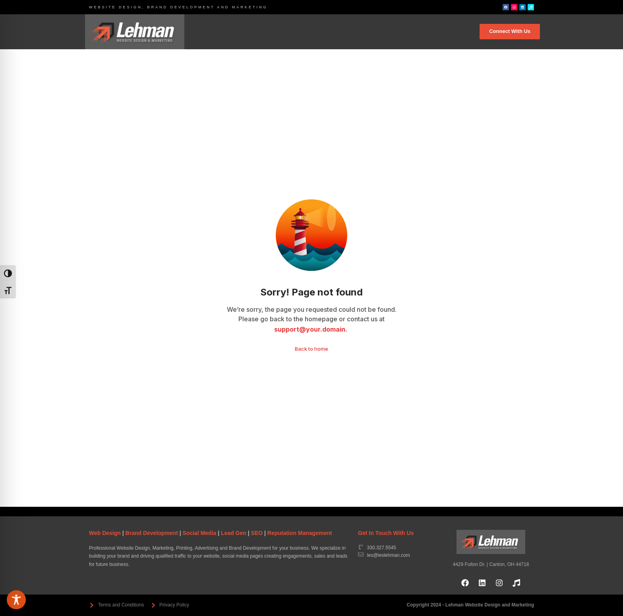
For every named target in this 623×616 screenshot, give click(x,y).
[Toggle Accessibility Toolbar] (16, 599)
